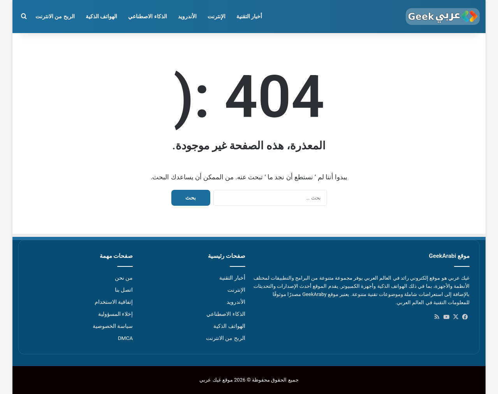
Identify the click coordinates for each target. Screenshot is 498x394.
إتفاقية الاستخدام (114, 302)
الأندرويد (187, 16)
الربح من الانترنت (55, 16)
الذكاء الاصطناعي (147, 16)
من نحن (124, 278)
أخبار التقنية (249, 16)
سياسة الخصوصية (113, 326)
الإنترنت (216, 16)
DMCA (125, 338)
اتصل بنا (124, 290)
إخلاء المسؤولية (115, 314)
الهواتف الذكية (101, 16)
